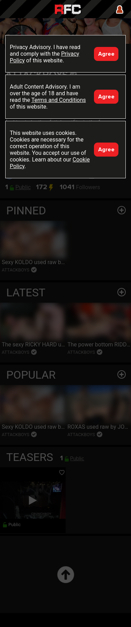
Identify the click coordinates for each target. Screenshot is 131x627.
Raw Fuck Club (67, 10)
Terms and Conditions (58, 100)
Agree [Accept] (106, 54)
